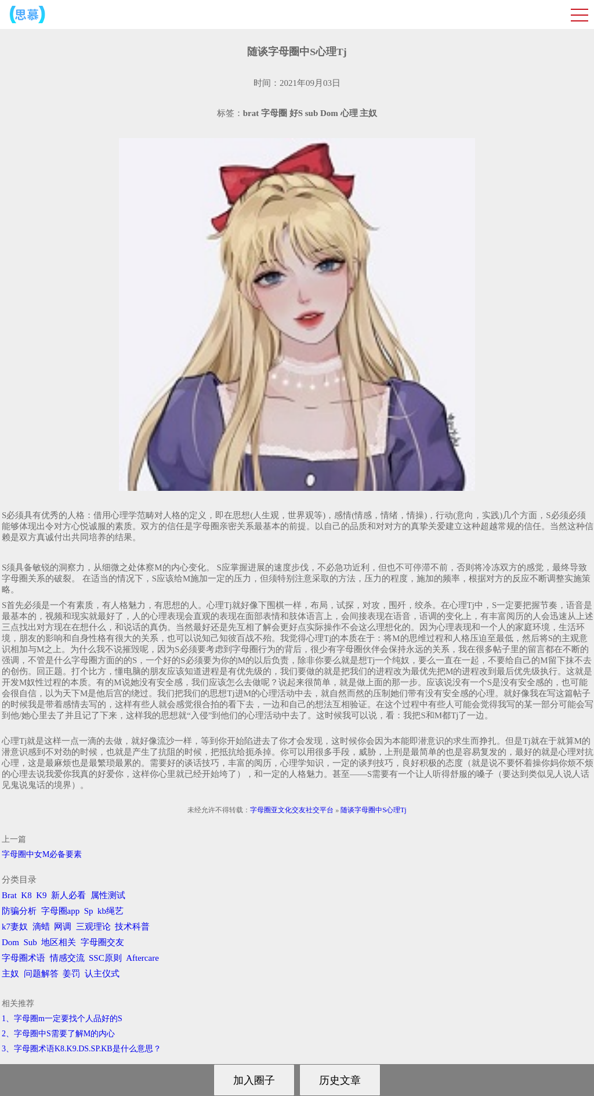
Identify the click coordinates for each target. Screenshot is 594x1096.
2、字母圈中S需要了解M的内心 (58, 1033)
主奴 (10, 973)
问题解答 (41, 973)
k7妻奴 (15, 926)
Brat (9, 895)
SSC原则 (105, 958)
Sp (88, 911)
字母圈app (60, 911)
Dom (10, 942)
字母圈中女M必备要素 (42, 854)
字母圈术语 (23, 958)
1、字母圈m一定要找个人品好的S (62, 1018)
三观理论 (93, 926)
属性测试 (107, 895)
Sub (30, 942)
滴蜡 (41, 926)
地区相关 (58, 942)
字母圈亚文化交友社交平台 (292, 810)
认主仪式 (102, 973)
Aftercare (142, 958)
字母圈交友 (102, 942)
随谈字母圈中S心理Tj (373, 810)
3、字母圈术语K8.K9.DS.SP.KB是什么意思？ (81, 1048)
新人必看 (68, 895)
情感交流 (67, 958)
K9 (41, 895)
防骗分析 (19, 911)
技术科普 (132, 926)
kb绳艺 (110, 911)
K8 (26, 895)
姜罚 (71, 973)
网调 (62, 926)
